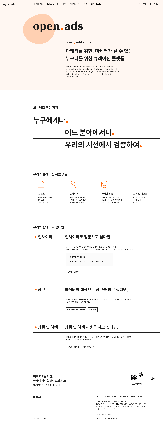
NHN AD (37, 397)
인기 (65, 4)
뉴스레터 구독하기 (141, 384)
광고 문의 (93, 310)
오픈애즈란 (99, 396)
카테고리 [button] (38, 4)
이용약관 (98, 414)
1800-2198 (126, 406)
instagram (36, 418)
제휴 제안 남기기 (88, 347)
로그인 (144, 4)
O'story (50, 4)
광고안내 (140, 396)
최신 (58, 4)
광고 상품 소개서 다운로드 (76, 310)
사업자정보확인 (118, 404)
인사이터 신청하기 (73, 272)
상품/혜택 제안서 (73, 347)
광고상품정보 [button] (74, 4)
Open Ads (9, 4)
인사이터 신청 (154, 4)
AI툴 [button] (86, 4)
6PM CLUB (96, 4)
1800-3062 (145, 406)
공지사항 (107, 396)
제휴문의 (114, 396)
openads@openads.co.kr (108, 409)
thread (44, 418)
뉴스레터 (132, 396)
